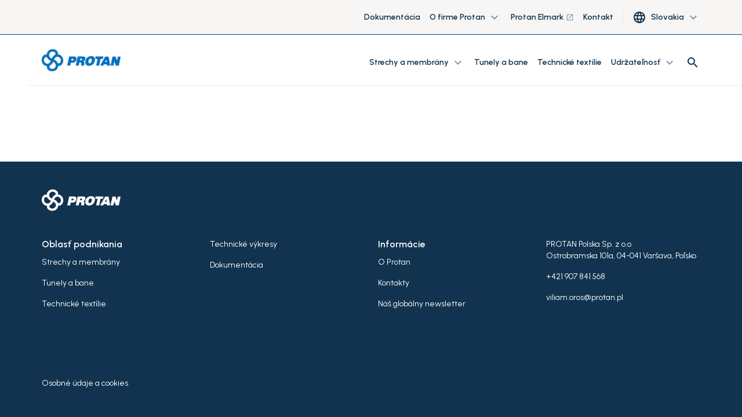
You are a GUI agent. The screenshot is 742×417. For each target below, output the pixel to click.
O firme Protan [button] (465, 17)
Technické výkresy (243, 244)
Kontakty (393, 283)
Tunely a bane (501, 62)
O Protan (394, 262)
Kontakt (598, 17)
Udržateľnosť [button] (643, 63)
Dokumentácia (392, 17)
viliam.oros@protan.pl (584, 297)
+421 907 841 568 (575, 276)
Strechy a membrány (81, 262)
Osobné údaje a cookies (85, 383)
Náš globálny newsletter (421, 304)
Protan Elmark (542, 17)
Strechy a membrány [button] (417, 63)
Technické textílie (569, 62)
